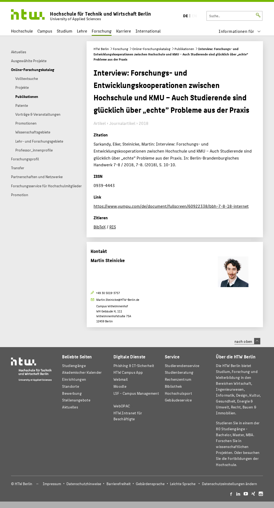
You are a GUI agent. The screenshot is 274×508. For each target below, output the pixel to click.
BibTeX (100, 226)
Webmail (120, 379)
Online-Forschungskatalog (151, 48)
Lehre (82, 30)
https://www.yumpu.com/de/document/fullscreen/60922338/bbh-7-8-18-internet (171, 206)
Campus (44, 30)
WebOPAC (121, 406)
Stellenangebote (76, 400)
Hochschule (22, 30)
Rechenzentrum (178, 379)
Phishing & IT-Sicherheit (133, 365)
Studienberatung (179, 372)
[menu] (239, 31)
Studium (64, 30)
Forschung (102, 30)
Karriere (123, 30)
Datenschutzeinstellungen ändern (229, 483)
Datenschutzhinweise (83, 483)
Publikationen (184, 48)
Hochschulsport (178, 393)
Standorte (70, 386)
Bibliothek (173, 386)
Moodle (119, 386)
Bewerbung (72, 393)
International (148, 30)
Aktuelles (70, 407)
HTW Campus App (128, 372)
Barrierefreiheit (118, 483)
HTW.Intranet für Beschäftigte (127, 416)
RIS (112, 226)
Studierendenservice (182, 365)
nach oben (247, 341)
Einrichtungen (74, 379)
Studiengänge (74, 365)
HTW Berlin (101, 48)
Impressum (52, 483)
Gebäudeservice (178, 400)
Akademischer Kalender (82, 372)
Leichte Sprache (182, 483)
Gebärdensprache (150, 483)
